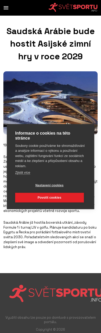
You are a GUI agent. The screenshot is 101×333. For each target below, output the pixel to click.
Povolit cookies (49, 197)
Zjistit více (22, 172)
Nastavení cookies (49, 185)
